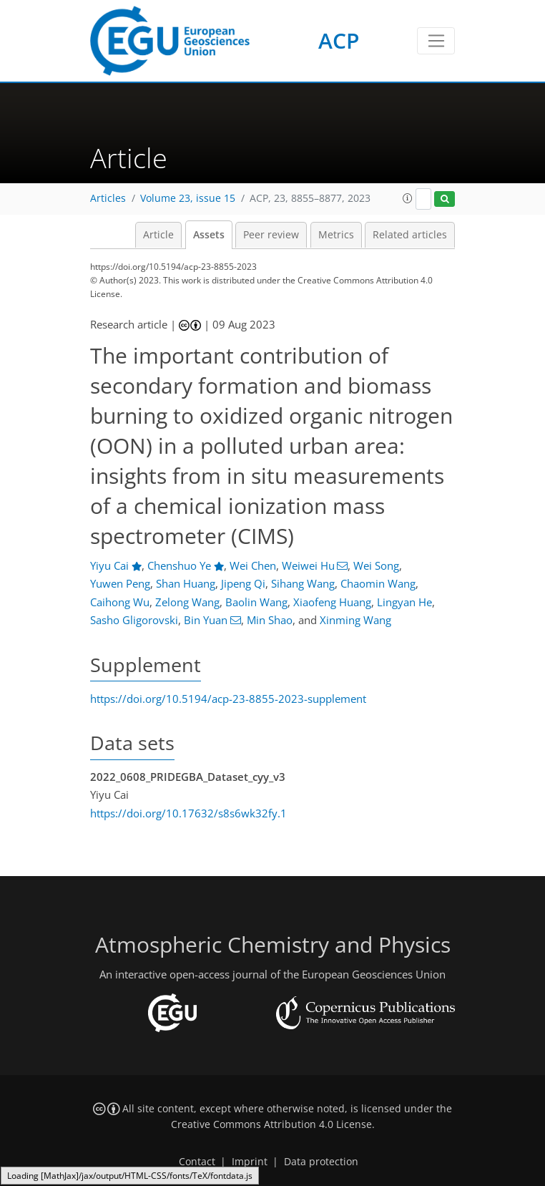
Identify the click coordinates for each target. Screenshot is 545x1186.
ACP (338, 40)
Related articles (410, 234)
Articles (108, 198)
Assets (209, 234)
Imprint (249, 1161)
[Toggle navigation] (436, 40)
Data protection (321, 1161)
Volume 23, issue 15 (187, 198)
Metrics (336, 234)
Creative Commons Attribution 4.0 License (271, 1124)
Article (158, 234)
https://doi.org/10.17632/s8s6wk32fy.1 (188, 813)
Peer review (271, 234)
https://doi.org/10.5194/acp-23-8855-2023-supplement (228, 698)
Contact (197, 1161)
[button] (408, 198)
